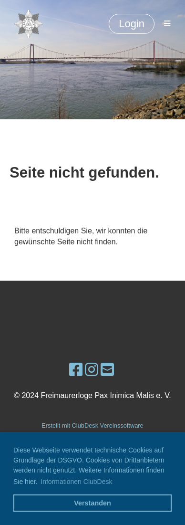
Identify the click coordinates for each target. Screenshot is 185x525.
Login (131, 24)
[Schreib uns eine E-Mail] (107, 369)
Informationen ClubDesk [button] (76, 481)
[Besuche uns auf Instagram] (91, 369)
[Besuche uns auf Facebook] (75, 369)
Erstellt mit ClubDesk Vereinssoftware (92, 425)
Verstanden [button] (92, 503)
